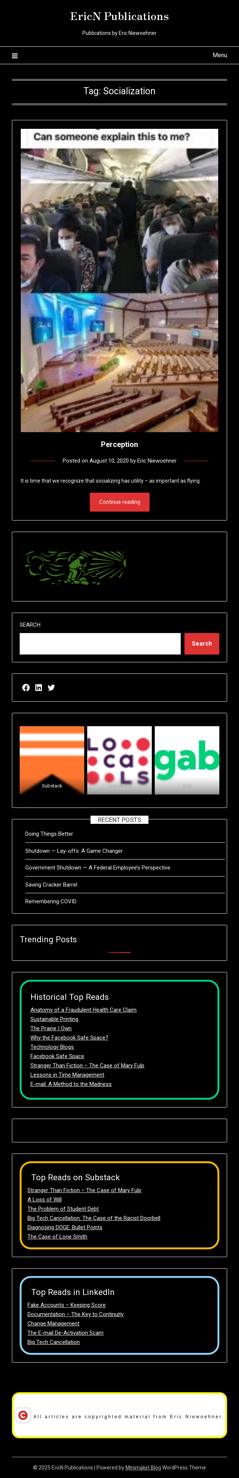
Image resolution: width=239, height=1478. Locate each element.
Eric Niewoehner (157, 460)
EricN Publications (119, 15)
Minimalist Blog (143, 1468)
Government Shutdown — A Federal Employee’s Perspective (97, 867)
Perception (119, 444)
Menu (220, 55)
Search (30, 624)
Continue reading (119, 502)
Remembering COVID (50, 901)
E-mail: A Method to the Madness (71, 1084)
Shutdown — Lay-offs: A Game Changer (74, 851)
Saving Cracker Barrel (51, 884)
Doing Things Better (49, 834)
